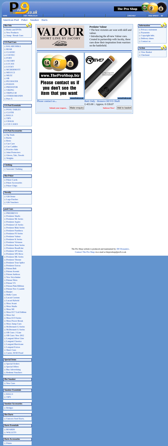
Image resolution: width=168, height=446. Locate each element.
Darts (45, 20)
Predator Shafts (13, 216)
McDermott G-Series (15, 327)
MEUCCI (10, 72)
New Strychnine (13, 277)
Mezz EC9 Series (13, 318)
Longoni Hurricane (14, 344)
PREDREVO (12, 213)
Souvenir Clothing (14, 169)
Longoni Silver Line (15, 338)
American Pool (11, 20)
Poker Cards (11, 180)
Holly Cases (11, 295)
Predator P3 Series (14, 233)
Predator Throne (13, 260)
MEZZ (9, 75)
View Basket (146, 52)
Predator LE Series (14, 225)
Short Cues (11, 350)
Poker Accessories (14, 183)
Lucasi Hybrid (12, 300)
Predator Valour (13, 236)
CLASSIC (10, 52)
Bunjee (9, 292)
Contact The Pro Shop (85, 252)
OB (7, 78)
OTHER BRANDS (14, 96)
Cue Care (10, 143)
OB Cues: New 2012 (15, 335)
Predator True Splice (15, 262)
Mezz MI (10, 309)
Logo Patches (12, 199)
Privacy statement (149, 29)
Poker (24, 20)
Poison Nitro (11, 280)
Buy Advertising (13, 369)
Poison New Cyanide (15, 289)
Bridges (9, 408)
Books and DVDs (13, 29)
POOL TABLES (13, 109)
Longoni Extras (13, 347)
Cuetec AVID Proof (14, 353)
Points (9, 443)
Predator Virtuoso (14, 242)
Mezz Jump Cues (13, 324)
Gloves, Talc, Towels (15, 155)
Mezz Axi (10, 315)
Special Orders (13, 364)
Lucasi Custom (13, 297)
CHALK (10, 121)
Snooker (34, 20)
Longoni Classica (13, 341)
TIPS (8, 118)
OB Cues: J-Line (13, 332)
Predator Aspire (13, 222)
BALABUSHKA (13, 46)
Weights (9, 158)
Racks (9, 138)
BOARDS (10, 429)
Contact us (146, 41)
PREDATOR (12, 87)
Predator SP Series (14, 251)
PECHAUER (12, 81)
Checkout (145, 55)
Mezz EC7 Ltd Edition (16, 312)
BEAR (9, 49)
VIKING (10, 90)
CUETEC (10, 55)
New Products (12, 32)
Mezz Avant (11, 303)
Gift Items (10, 196)
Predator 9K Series (14, 219)
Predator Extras (13, 265)
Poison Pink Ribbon (15, 286)
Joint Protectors (13, 152)
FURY (9, 58)
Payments (145, 32)
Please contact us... (47, 101)
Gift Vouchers (12, 202)
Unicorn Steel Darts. (15, 419)
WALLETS (11, 432)
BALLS (9, 115)
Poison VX (11, 283)
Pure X (9, 99)
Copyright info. (148, 35)
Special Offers (12, 366)
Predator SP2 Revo (14, 254)
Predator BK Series (14, 257)
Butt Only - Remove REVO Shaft (102, 101)
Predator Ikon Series (15, 245)
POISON (10, 84)
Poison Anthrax (13, 274)
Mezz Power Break (14, 321)
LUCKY (10, 67)
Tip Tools (10, 135)
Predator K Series (14, 239)
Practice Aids (12, 149)
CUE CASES (12, 124)
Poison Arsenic (12, 271)
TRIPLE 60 (11, 93)
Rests (8, 141)
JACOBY (10, 61)
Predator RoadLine (14, 248)
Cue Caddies (11, 146)
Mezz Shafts (11, 306)
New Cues (10, 383)
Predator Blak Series (15, 228)
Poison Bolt (11, 268)
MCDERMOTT (13, 69)
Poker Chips (11, 186)
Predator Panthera (14, 230)
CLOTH (10, 112)
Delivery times (147, 38)
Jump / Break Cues (14, 35)
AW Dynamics (122, 249)
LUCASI (10, 64)
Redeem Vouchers (14, 372)
